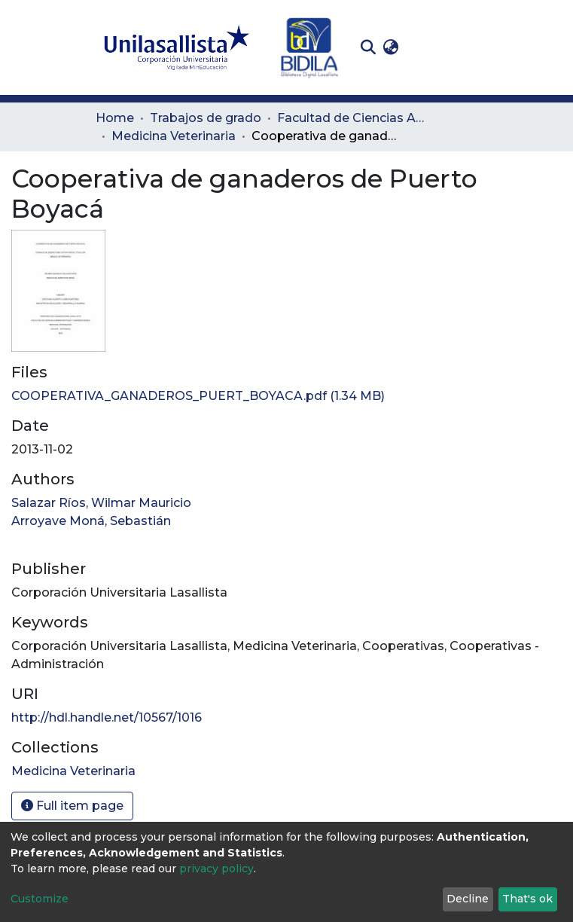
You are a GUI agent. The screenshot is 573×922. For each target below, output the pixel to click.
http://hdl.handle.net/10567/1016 (106, 717)
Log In (426, 47)
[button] (391, 47)
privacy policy (216, 868)
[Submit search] (368, 47)
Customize (40, 898)
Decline (468, 898)
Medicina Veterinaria (173, 136)
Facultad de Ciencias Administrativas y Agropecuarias (352, 118)
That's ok (527, 898)
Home (115, 118)
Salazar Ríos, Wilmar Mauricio (101, 503)
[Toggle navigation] (467, 47)
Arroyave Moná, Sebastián (91, 521)
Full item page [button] (72, 805)
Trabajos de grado (205, 118)
